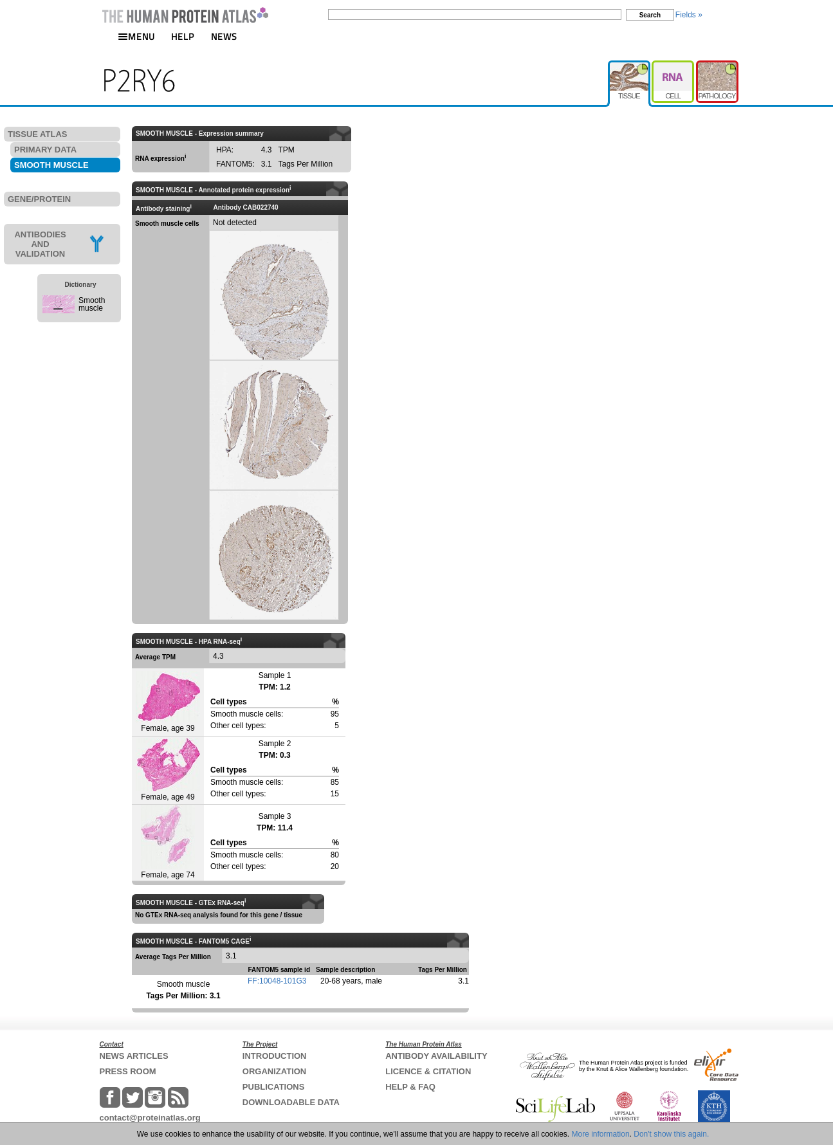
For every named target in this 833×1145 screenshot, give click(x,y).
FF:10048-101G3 (277, 980)
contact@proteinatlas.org (150, 1117)
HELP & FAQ (410, 1087)
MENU (136, 36)
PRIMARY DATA (45, 149)
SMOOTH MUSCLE (51, 165)
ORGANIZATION (274, 1071)
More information (601, 1134)
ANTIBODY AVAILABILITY (436, 1056)
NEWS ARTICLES (134, 1056)
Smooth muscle (91, 304)
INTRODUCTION (275, 1056)
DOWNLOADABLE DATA (291, 1102)
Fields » (688, 14)
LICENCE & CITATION (428, 1071)
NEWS (224, 36)
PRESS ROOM (128, 1071)
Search (650, 15)
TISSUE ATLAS (37, 134)
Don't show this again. (671, 1134)
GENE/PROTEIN (39, 199)
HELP (182, 36)
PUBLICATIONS (274, 1087)
